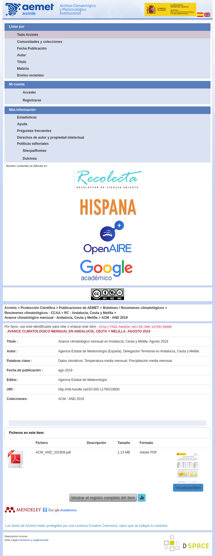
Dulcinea (30, 158)
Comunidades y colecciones (39, 42)
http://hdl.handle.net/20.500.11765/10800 (89, 389)
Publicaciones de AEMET (79, 308)
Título (21, 62)
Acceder (29, 92)
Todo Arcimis (27, 35)
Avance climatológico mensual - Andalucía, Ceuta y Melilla (51, 318)
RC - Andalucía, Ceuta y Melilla (88, 313)
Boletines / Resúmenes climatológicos (133, 308)
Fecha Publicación (31, 48)
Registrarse (32, 100)
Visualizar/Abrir (188, 487)
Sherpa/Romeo (34, 151)
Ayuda (22, 124)
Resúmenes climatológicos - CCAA (32, 313)
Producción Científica (38, 308)
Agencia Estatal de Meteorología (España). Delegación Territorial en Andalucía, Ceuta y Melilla (128, 351)
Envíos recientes (30, 75)
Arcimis (10, 308)
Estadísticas (27, 117)
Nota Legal (10, 539)
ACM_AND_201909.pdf (53, 452)
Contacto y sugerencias (33, 539)
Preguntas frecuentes (34, 131)
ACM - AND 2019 (114, 318)
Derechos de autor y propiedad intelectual (50, 137)
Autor (21, 55)
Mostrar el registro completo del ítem (103, 497)
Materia (23, 69)
